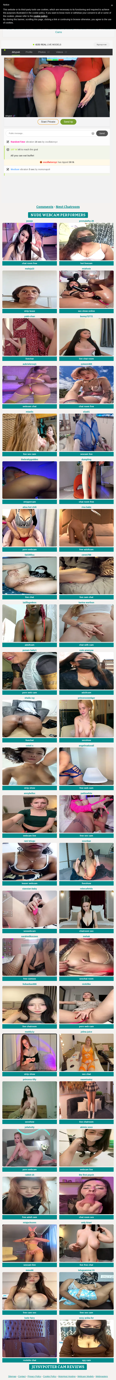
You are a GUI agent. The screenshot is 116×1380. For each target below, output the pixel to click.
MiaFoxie (86, 268)
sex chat (86, 1074)
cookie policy (40, 16)
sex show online (86, 311)
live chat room (86, 358)
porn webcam (30, 549)
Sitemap (12, 1376)
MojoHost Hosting (67, 1376)
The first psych (86, 1175)
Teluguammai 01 (86, 1270)
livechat (30, 358)
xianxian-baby (29, 888)
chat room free (29, 263)
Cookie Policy (49, 1376)
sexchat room (86, 978)
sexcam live (86, 454)
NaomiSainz (86, 1079)
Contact (22, 1376)
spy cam (86, 1360)
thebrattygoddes (29, 459)
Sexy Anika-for (86, 1318)
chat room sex (86, 1217)
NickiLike (86, 984)
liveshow (86, 883)
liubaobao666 (29, 984)
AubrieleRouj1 (29, 364)
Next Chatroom (68, 207)
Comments (44, 207)
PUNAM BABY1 (30, 650)
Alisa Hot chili (29, 507)
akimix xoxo (86, 1127)
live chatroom (29, 1026)
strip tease (29, 311)
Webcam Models (85, 1376)
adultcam (29, 645)
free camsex (29, 978)
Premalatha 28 (86, 221)
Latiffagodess (29, 602)
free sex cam (86, 835)
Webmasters (102, 1376)
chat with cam (86, 645)
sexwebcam (29, 931)
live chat (29, 597)
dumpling (86, 459)
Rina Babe (86, 507)
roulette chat (29, 1360)
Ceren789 (86, 555)
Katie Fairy (29, 1318)
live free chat (86, 1265)
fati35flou (29, 555)
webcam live (29, 835)
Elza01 (86, 411)
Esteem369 (86, 364)
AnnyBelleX (29, 793)
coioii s (29, 745)
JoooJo (29, 221)
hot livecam (86, 263)
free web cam (86, 788)
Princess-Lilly (29, 1079)
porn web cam (29, 692)
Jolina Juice (86, 1032)
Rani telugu (29, 841)
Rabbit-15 (29, 1175)
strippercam (29, 502)
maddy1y (29, 1032)
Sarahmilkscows (29, 936)
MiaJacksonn (29, 1222)
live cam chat (86, 597)
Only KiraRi (86, 1222)
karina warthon (86, 602)
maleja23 (29, 268)
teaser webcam (29, 883)
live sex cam (29, 454)
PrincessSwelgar (86, 698)
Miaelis (29, 411)
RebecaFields (86, 888)
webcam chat (29, 406)
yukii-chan (29, 316)
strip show (29, 788)
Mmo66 (29, 1270)
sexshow (86, 740)
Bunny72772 (86, 316)
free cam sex (29, 1312)
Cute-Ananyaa (86, 650)
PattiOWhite (86, 793)
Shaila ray (29, 698)
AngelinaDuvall (86, 745)
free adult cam (29, 1217)
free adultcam (86, 549)
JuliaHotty (29, 1127)
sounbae (86, 841)
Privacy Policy (34, 1376)
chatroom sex (86, 931)
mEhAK (86, 936)
